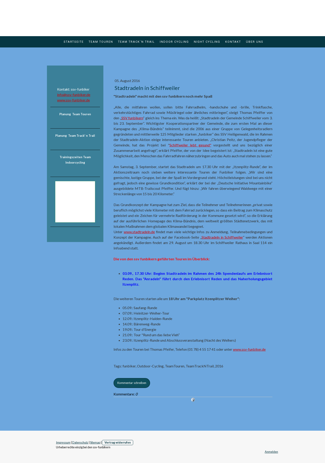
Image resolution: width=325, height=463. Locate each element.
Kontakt (233, 41)
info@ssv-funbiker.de (73, 94)
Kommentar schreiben (131, 383)
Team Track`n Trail (136, 41)
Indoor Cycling (174, 41)
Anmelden (271, 452)
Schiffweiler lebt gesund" (190, 145)
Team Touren (101, 41)
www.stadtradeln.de (139, 232)
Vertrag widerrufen (117, 442)
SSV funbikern (132, 118)
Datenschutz (80, 442)
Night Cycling (207, 41)
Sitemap (95, 442)
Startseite (74, 41)
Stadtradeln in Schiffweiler (222, 237)
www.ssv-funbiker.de (249, 349)
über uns (254, 41)
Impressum (63, 442)
